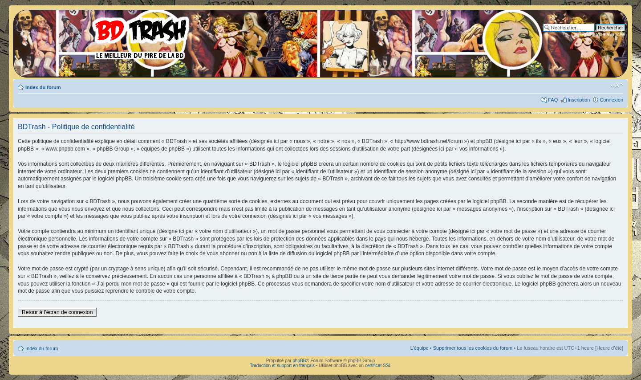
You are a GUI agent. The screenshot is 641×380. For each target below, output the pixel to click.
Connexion (611, 99)
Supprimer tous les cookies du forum (473, 348)
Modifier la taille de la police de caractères (616, 86)
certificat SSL (378, 365)
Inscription (579, 99)
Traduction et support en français (282, 365)
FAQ (553, 99)
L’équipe (419, 348)
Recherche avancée (603, 34)
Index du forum (43, 87)
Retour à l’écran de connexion (57, 312)
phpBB (299, 360)
